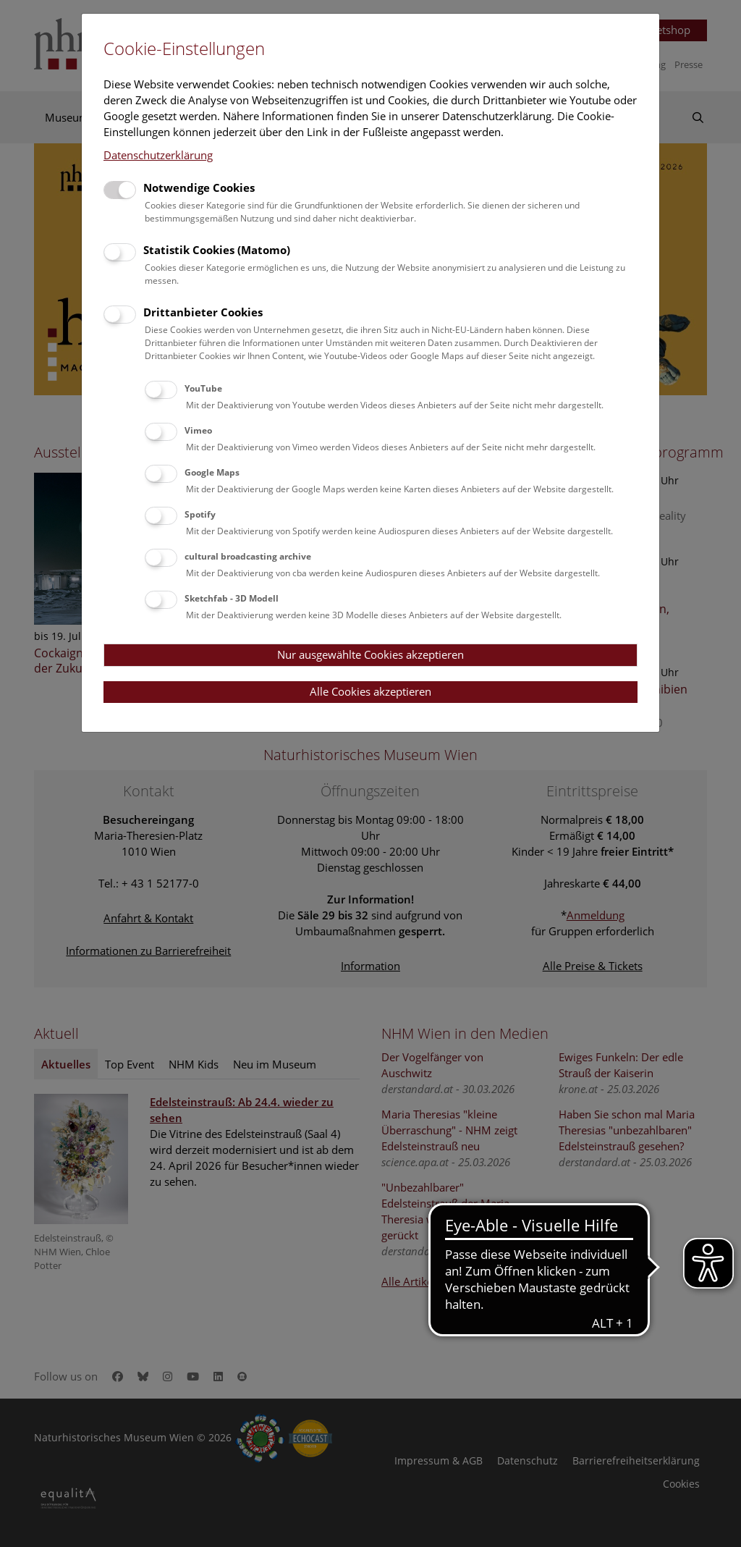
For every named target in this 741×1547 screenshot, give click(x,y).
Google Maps (212, 472)
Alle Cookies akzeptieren (370, 691)
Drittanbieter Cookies (203, 312)
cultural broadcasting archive (248, 556)
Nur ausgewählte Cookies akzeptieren (370, 654)
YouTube (203, 388)
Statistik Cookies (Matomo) (216, 250)
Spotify (200, 514)
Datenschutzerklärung (158, 155)
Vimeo (198, 430)
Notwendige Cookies (199, 187)
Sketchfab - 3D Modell (232, 598)
